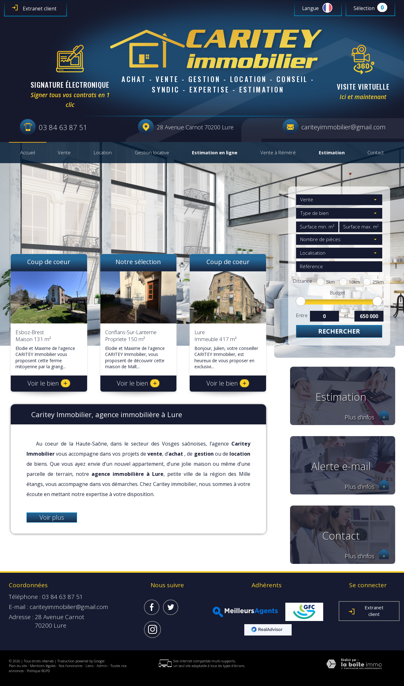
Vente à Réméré (278, 153)
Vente (64, 153)
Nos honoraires (70, 665)
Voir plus (51, 517)
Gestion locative (152, 153)
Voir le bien (48, 383)
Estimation (332, 153)
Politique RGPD (38, 670)
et (346, 315)
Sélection (364, 8)
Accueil (27, 153)
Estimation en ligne (214, 153)
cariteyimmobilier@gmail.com (343, 127)
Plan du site (18, 665)
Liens (89, 665)
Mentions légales (43, 665)
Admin (102, 665)
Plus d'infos (367, 417)
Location (103, 153)
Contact (375, 153)
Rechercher (339, 331)
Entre (301, 315)
